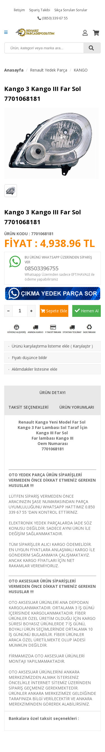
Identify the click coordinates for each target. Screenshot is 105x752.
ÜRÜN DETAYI (52, 392)
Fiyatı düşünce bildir (29, 357)
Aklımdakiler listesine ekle (34, 369)
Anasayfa (14, 70)
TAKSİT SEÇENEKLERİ (28, 407)
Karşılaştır (81, 346)
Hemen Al (87, 310)
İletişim (19, 10)
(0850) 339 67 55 (53, 18)
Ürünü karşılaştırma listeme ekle (40, 346)
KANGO (81, 70)
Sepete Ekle (54, 310)
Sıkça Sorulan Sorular (70, 10)
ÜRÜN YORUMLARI (76, 407)
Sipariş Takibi (39, 10)
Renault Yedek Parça (48, 70)
